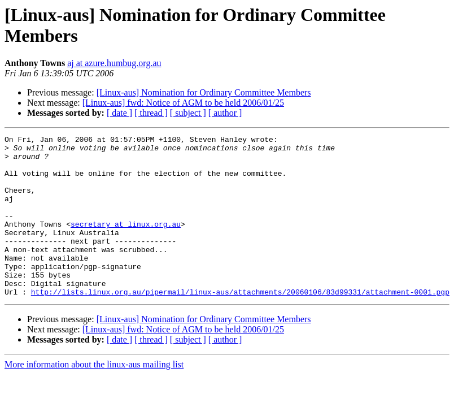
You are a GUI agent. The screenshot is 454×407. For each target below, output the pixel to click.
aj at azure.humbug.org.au (114, 63)
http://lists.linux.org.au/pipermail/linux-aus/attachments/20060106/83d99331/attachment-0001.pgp (240, 324)
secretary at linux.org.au (126, 242)
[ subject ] (188, 113)
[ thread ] (151, 113)
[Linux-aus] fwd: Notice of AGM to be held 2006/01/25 (183, 102)
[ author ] (225, 113)
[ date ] (119, 113)
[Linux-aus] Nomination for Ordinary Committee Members (204, 92)
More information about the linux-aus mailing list (94, 396)
